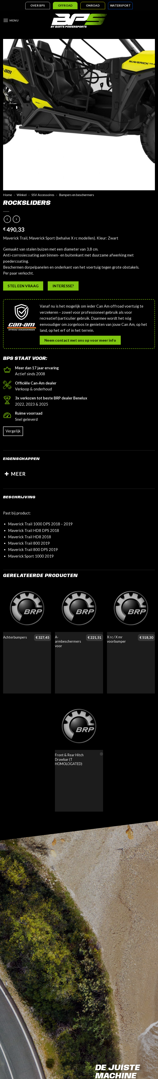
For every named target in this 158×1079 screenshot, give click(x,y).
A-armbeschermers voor (68, 641)
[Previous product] (16, 219)
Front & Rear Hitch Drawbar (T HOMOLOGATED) (69, 759)
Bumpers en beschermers (76, 195)
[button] (11, 20)
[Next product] (7, 219)
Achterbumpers (15, 638)
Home (7, 195)
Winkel (22, 195)
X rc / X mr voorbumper (116, 639)
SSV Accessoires (42, 195)
